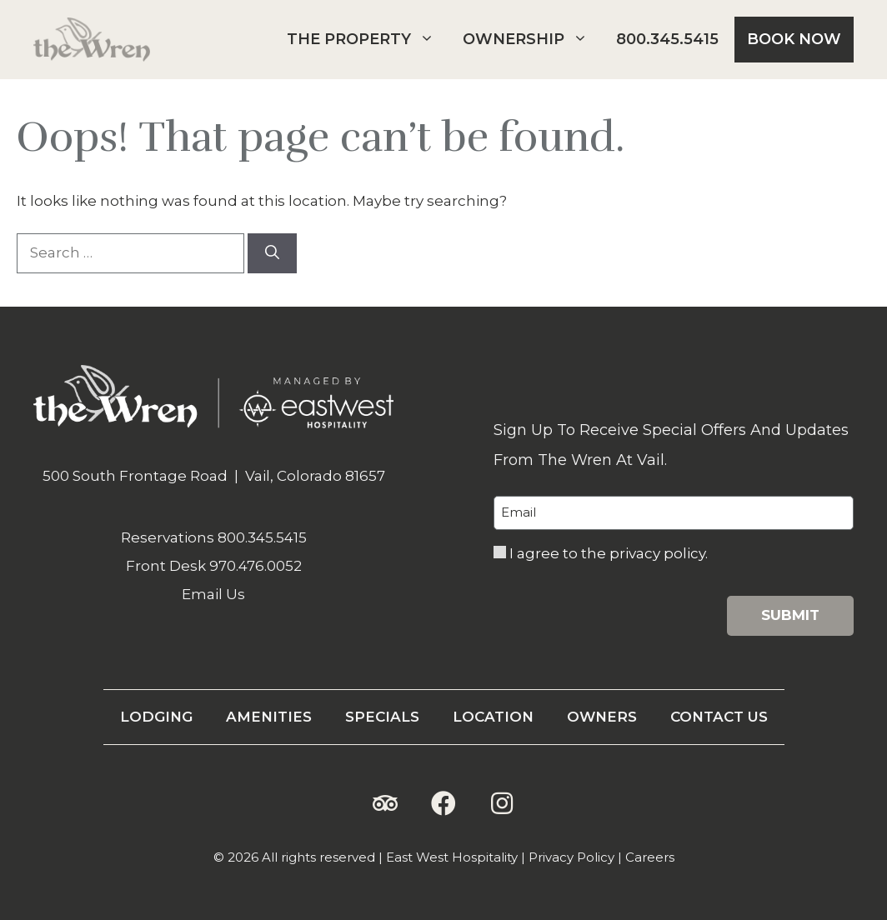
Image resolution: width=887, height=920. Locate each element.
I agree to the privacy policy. (608, 553)
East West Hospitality (452, 857)
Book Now (794, 39)
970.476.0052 (255, 566)
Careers (649, 857)
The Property (367, 39)
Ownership (531, 39)
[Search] (272, 253)
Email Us (213, 594)
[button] (385, 803)
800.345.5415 (667, 39)
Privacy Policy (571, 857)
